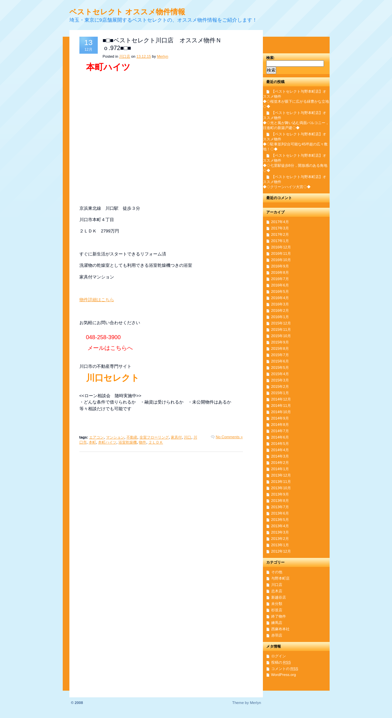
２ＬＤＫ (155, 442)
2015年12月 (281, 323)
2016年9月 (280, 266)
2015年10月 (281, 336)
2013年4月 (280, 526)
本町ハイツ (107, 442)
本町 (92, 442)
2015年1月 (280, 393)
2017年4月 (280, 222)
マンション (115, 437)
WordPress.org (283, 675)
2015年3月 (280, 380)
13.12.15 (143, 56)
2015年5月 (280, 368)
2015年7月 (280, 355)
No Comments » (229, 437)
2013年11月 (281, 482)
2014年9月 (280, 418)
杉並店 (276, 610)
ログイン (278, 656)
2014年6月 (280, 437)
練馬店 (276, 623)
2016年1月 (280, 317)
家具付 (176, 437)
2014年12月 (281, 399)
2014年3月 (280, 456)
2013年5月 (280, 520)
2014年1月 (280, 469)
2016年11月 (281, 253)
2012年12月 (281, 551)
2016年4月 (280, 298)
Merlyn (162, 56)
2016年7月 (280, 279)
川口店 (124, 56)
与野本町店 (280, 578)
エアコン (96, 437)
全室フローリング (154, 437)
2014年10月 (281, 412)
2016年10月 (281, 260)
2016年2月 (280, 310)
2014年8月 (280, 425)
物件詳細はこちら (96, 299)
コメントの (284, 669)
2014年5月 (280, 444)
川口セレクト (112, 378)
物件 (142, 442)
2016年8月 (280, 272)
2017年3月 (280, 228)
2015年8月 (280, 348)
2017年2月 (280, 234)
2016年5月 (280, 291)
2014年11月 (281, 406)
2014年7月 (280, 431)
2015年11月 (281, 329)
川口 (187, 437)
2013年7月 (280, 507)
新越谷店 (278, 597)
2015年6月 (280, 361)
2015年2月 (280, 387)
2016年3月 (280, 304)
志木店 (276, 591)
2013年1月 (280, 545)
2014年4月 (280, 450)
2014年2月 (280, 463)
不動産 (131, 437)
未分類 (276, 604)
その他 (276, 572)
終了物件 (278, 616)
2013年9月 (280, 494)
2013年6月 (280, 513)
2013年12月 (281, 475)
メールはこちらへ (110, 348)
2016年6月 (280, 285)
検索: (270, 58)
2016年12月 (281, 247)
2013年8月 (280, 501)
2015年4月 (280, 374)
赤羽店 (276, 635)
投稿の (281, 662)
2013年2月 (280, 539)
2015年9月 (280, 342)
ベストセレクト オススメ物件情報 (127, 12)
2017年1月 (280, 241)
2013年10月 (281, 488)
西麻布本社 (280, 629)
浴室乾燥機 (127, 442)
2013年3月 (280, 532)
